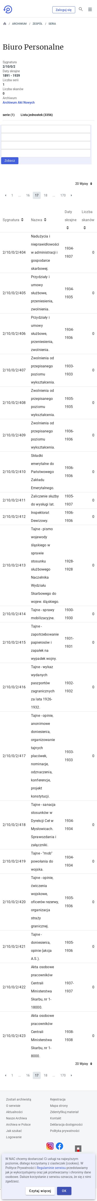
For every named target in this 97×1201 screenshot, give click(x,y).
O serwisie (13, 1105)
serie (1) (9, 115)
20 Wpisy (83, 183)
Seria (52, 23)
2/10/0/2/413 (14, 565)
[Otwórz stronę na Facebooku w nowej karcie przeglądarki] (60, 1146)
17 (37, 195)
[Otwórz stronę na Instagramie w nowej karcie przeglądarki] (51, 1146)
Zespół (37, 23)
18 (45, 195)
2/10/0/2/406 (14, 333)
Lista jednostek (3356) (37, 115)
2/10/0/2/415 (14, 642)
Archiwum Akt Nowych (19, 102)
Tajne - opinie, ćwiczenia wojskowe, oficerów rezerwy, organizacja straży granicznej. (45, 902)
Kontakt (55, 1118)
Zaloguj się (64, 10)
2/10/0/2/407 (14, 370)
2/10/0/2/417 (14, 756)
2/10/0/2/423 (14, 1036)
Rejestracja (58, 1099)
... (19, 195)
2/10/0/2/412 (14, 516)
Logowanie (14, 1137)
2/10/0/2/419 (14, 861)
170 (63, 195)
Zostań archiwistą (18, 1099)
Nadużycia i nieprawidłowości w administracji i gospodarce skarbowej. (45, 252)
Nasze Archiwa (16, 1118)
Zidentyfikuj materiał (64, 1112)
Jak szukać (14, 1131)
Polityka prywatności (64, 1131)
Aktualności (14, 1112)
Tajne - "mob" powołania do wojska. (42, 861)
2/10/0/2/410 (14, 472)
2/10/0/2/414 (14, 614)
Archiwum (19, 23)
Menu (90, 9)
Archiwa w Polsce (18, 1124)
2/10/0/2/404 (14, 252)
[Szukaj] (81, 9)
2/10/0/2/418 (14, 825)
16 (28, 195)
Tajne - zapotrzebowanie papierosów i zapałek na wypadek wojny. (45, 642)
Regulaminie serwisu (51, 1168)
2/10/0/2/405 (14, 293)
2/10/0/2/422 (14, 987)
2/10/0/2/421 (14, 946)
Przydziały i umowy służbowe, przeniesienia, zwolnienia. (42, 293)
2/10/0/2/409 (14, 435)
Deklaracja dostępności (66, 1124)
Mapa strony (59, 1105)
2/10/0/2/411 (14, 500)
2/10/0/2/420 (14, 902)
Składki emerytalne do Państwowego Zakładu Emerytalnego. (42, 471)
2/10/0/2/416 (14, 687)
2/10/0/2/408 (14, 403)
